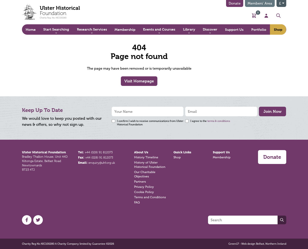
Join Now (272, 111)
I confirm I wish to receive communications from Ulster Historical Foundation (150, 123)
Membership (221, 157)
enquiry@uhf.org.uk (101, 162)
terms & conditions (218, 121)
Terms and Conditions (150, 197)
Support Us (221, 152)
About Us (141, 152)
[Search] (243, 220)
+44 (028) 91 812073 (99, 152)
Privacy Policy (144, 187)
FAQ (137, 202)
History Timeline (146, 157)
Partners (140, 181)
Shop (177, 157)
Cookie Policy (144, 192)
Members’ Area (260, 3)
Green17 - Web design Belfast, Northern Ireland (257, 243)
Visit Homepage (139, 81)
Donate (235, 3)
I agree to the (210, 121)
